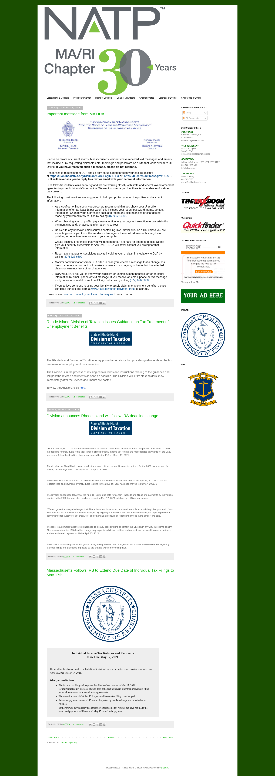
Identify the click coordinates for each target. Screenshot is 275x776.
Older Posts (167, 737)
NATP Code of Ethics (191, 98)
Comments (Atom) (67, 742)
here (82, 387)
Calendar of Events (167, 98)
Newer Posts (53, 737)
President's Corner (82, 98)
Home (111, 737)
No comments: (79, 303)
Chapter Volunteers (126, 98)
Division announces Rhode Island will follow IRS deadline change (102, 416)
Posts (187, 113)
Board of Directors (103, 98)
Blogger (164, 768)
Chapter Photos (146, 98)
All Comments (191, 118)
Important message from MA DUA (75, 114)
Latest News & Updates (58, 98)
